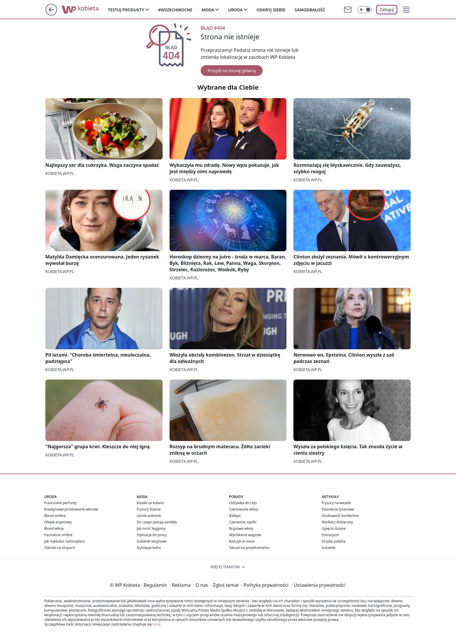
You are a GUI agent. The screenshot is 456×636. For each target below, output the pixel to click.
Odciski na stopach (59, 547)
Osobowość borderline (340, 515)
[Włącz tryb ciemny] (364, 9)
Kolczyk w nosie (242, 541)
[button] (406, 9)
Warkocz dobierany (337, 522)
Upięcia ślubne (334, 528)
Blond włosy (54, 528)
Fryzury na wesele (336, 502)
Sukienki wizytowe (151, 541)
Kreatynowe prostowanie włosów (71, 509)
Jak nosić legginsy (151, 528)
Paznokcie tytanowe (338, 509)
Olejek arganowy (58, 522)
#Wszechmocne (175, 10)
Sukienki (328, 547)
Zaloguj (387, 9)
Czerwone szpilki (242, 522)
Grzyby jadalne (334, 541)
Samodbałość (310, 10)
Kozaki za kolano (150, 502)
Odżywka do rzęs (243, 502)
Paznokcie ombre (58, 534)
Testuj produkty (126, 10)
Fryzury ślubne (149, 509)
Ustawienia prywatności (318, 585)
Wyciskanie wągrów (245, 534)
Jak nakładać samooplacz (64, 541)
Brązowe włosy (241, 528)
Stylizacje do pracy (152, 534)
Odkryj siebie (270, 10)
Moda (208, 10)
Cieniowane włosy (243, 509)
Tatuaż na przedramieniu (249, 547)
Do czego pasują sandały (157, 522)
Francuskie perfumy (60, 502)
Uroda (235, 10)
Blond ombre (54, 515)
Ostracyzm (330, 534)
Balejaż (235, 515)
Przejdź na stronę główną (232, 70)
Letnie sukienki (149, 515)
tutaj (156, 624)
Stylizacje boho (149, 547)
